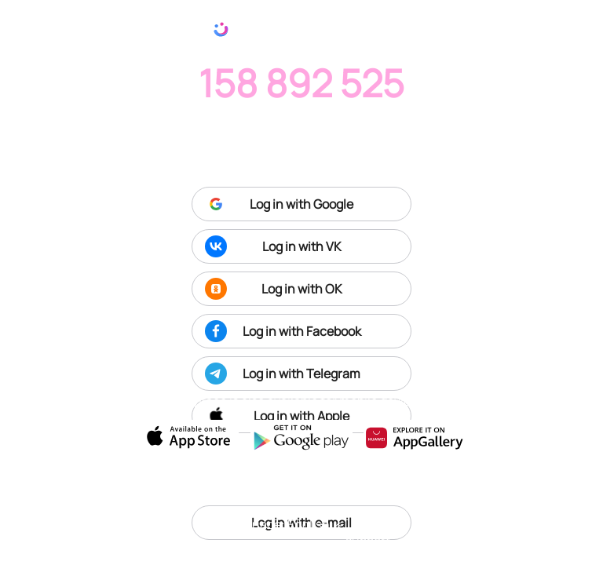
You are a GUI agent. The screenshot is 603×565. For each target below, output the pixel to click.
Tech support (368, 532)
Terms (436, 523)
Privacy (491, 523)
